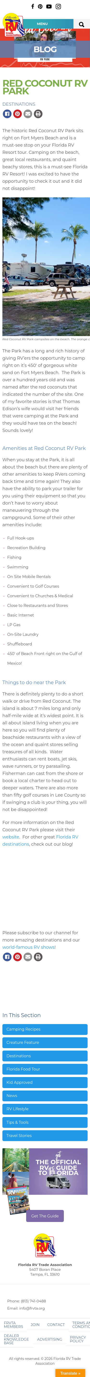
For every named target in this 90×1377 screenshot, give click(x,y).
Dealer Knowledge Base (16, 1339)
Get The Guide (45, 1216)
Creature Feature (22, 1042)
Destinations (18, 104)
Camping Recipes (23, 1029)
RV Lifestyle (17, 1109)
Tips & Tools (17, 1122)
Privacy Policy (78, 1339)
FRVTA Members (13, 1325)
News (11, 1095)
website (10, 837)
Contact (56, 1324)
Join (35, 1324)
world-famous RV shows (28, 947)
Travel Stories (19, 1135)
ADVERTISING (49, 1339)
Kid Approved (19, 1082)
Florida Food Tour (23, 1069)
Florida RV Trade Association (13, 25)
